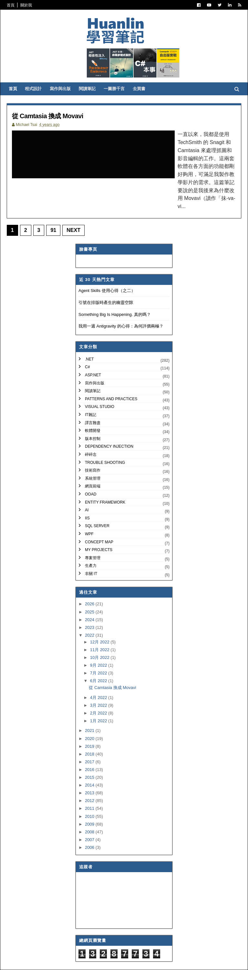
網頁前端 (92, 468)
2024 (90, 601)
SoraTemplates (44, 960)
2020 (90, 720)
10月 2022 (100, 639)
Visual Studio (99, 389)
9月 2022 (99, 647)
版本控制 (92, 420)
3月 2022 (99, 687)
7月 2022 (99, 654)
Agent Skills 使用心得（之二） (106, 272)
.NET (89, 341)
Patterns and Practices (111, 381)
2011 (90, 790)
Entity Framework (105, 484)
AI (86, 492)
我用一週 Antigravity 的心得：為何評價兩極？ (120, 308)
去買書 (145, 100)
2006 (90, 829)
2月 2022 (99, 695)
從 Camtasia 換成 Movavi (59, 127)
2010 (90, 798)
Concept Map (99, 524)
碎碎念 (91, 436)
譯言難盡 (92, 404)
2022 (90, 617)
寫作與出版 (66, 100)
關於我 (30, 5)
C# (87, 349)
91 (58, 212)
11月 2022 (100, 631)
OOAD (90, 476)
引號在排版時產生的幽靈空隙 (105, 284)
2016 (90, 751)
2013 (90, 774)
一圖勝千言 (120, 100)
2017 (90, 743)
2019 (90, 728)
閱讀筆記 (93, 100)
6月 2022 (99, 662)
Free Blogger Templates (106, 960)
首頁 (15, 5)
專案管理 (92, 539)
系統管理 (92, 460)
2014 (90, 767)
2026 (90, 586)
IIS (87, 500)
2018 (90, 736)
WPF (89, 516)
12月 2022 (100, 623)
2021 (90, 712)
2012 (90, 782)
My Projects (98, 531)
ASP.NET (93, 357)
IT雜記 (90, 396)
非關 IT (91, 555)
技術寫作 (92, 452)
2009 (90, 806)
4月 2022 (99, 679)
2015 (90, 759)
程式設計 (39, 100)
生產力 (91, 547)
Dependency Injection (109, 428)
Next (78, 212)
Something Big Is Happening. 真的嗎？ (114, 296)
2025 (90, 593)
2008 (90, 813)
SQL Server (97, 508)
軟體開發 (92, 412)
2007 (90, 821)
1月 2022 (99, 702)
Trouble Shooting (105, 444)
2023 (90, 609)
